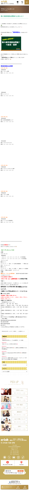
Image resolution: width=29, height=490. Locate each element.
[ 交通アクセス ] (14, 449)
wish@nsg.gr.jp (6, 323)
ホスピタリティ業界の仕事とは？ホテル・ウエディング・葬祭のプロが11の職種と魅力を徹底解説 (14, 358)
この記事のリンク (21, 331)
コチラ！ (4, 325)
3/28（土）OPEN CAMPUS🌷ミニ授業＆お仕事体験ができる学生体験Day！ (14, 348)
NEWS (14, 331)
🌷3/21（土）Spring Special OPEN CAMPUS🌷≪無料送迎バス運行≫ (14, 353)
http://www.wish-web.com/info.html (8, 320)
